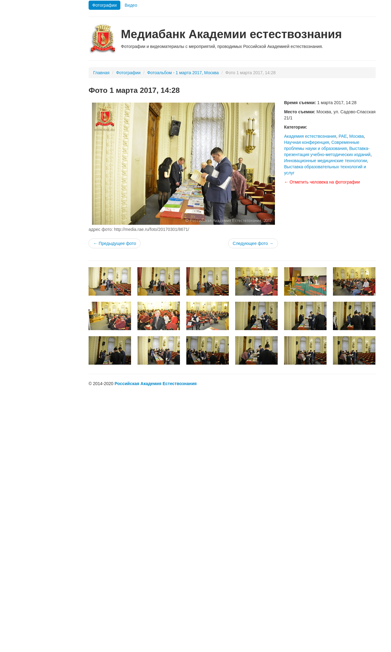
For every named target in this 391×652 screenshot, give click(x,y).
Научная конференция (306, 142)
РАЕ (342, 136)
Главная (101, 72)
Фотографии (104, 5)
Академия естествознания (310, 136)
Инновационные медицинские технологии (325, 160)
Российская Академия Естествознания (156, 383)
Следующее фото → (253, 243)
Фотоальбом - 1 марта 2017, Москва (183, 72)
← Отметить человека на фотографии (322, 182)
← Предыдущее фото (114, 243)
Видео (131, 5)
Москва (356, 136)
